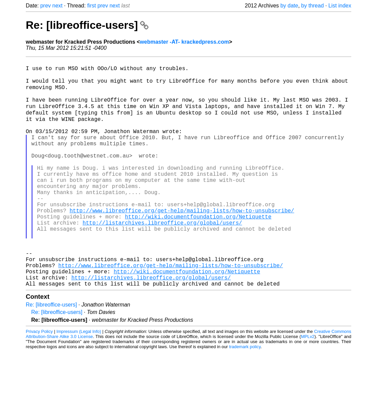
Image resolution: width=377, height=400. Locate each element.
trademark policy (245, 394)
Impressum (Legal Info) (78, 379)
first (91, 5)
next (57, 5)
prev (45, 5)
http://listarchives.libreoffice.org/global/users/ (162, 257)
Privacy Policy (39, 379)
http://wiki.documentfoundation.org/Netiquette (198, 249)
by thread (312, 5)
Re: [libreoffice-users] (87, 25)
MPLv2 (308, 384)
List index (339, 5)
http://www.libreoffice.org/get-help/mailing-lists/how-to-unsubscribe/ (182, 242)
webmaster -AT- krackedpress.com (184, 42)
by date (289, 5)
